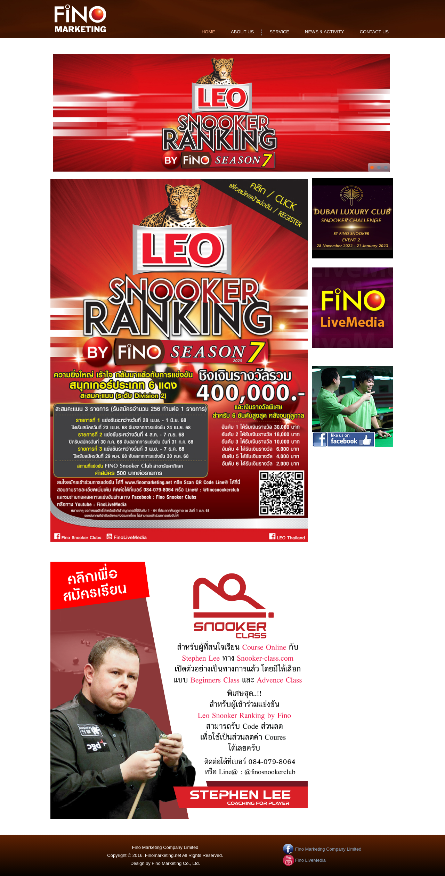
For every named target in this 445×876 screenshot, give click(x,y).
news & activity (324, 31)
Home (208, 31)
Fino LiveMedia (310, 860)
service (279, 31)
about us (242, 31)
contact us (374, 31)
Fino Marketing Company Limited (328, 849)
